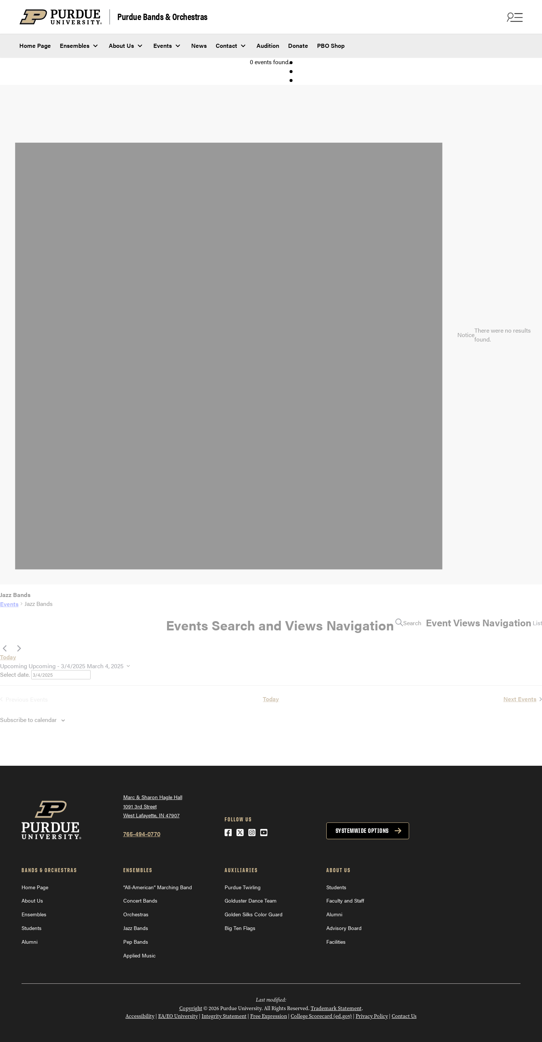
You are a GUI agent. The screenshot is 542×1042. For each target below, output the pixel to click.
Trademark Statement (336, 1008)
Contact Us (404, 1016)
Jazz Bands (135, 927)
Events (162, 45)
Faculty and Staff (345, 900)
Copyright (190, 1008)
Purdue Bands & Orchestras (162, 16)
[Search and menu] (514, 17)
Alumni (29, 941)
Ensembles (74, 45)
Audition (268, 45)
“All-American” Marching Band (157, 887)
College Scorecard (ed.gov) (321, 1016)
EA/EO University (178, 1016)
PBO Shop (331, 45)
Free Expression (268, 1016)
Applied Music (139, 955)
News (199, 45)
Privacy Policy (372, 1016)
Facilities (336, 941)
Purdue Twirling (243, 887)
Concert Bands (140, 900)
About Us (121, 45)
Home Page (35, 45)
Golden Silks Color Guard (254, 914)
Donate (298, 45)
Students (32, 927)
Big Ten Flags (240, 927)
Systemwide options (362, 830)
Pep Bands (135, 941)
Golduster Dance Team (251, 900)
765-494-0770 (141, 834)
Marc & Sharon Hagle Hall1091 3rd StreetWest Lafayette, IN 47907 (152, 806)
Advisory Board (344, 927)
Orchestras (135, 914)
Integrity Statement (224, 1016)
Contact (226, 45)
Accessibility (139, 1016)
